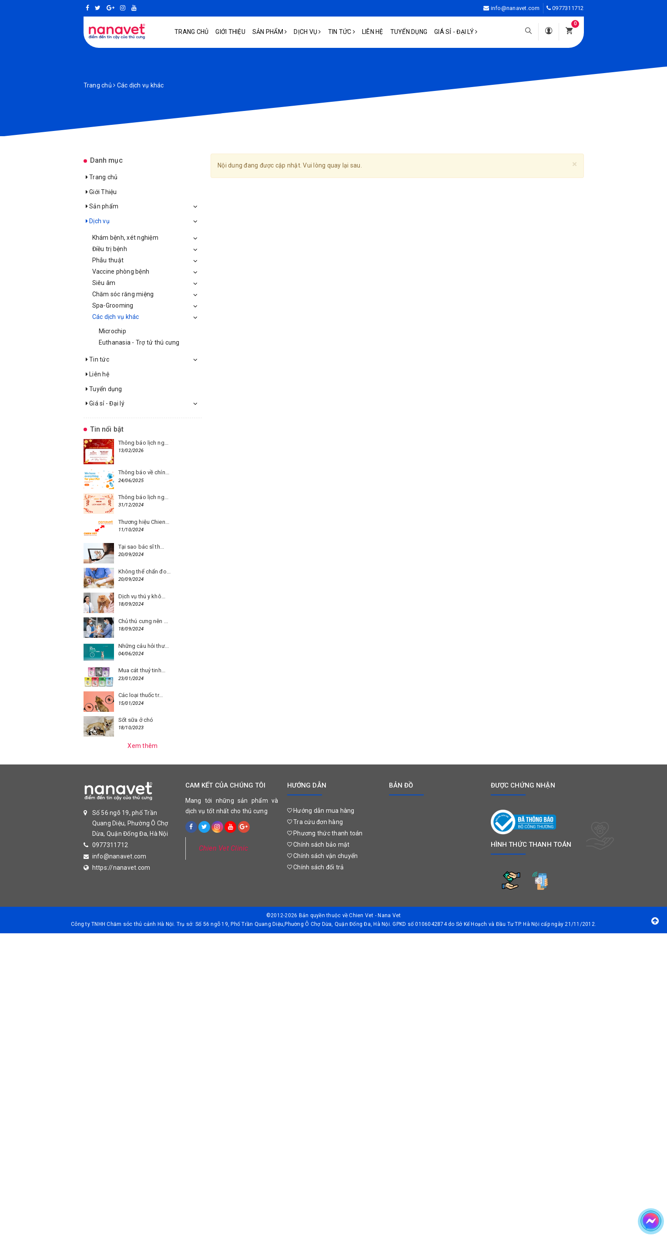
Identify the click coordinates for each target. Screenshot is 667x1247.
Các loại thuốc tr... (140, 695)
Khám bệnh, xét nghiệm (125, 237)
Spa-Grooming (113, 305)
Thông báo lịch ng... (143, 442)
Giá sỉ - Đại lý (455, 31)
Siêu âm (104, 282)
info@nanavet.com (515, 8)
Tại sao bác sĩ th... (141, 546)
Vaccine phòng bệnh (121, 271)
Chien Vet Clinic (223, 848)
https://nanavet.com (121, 867)
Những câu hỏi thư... (143, 646)
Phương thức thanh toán (325, 833)
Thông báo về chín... (144, 472)
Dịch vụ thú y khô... (142, 596)
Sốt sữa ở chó (136, 720)
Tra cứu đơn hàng (315, 821)
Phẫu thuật (108, 260)
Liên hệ (372, 31)
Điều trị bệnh (109, 248)
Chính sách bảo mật (318, 844)
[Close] (574, 164)
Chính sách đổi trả (315, 867)
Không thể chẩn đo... (144, 571)
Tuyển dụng (409, 31)
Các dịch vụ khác (115, 316)
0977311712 (568, 8)
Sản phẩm (269, 31)
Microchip (112, 331)
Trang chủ (191, 31)
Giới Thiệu (230, 31)
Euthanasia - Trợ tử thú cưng (139, 342)
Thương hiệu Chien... (144, 522)
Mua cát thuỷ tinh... (142, 670)
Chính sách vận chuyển (322, 855)
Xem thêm (142, 745)
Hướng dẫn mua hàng (321, 810)
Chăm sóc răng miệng (123, 294)
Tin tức (341, 31)
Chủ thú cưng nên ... (143, 621)
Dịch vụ (307, 31)
